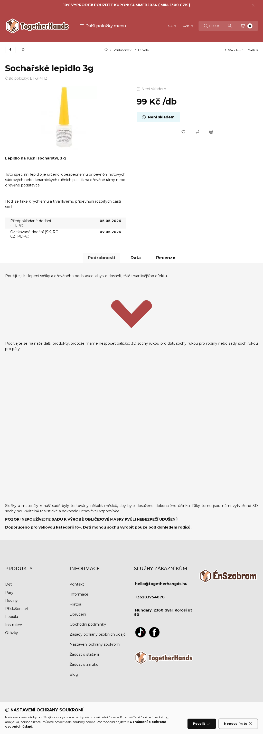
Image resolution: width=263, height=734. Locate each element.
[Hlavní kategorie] (106, 50)
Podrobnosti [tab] (101, 257)
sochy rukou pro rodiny (196, 343)
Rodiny (11, 600)
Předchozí (233, 50)
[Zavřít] (253, 5)
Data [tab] (135, 257)
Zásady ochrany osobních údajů (98, 634)
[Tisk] (211, 131)
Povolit (201, 724)
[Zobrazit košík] (246, 26)
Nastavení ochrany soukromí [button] (95, 644)
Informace (79, 594)
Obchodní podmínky (88, 624)
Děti (9, 584)
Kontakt (77, 584)
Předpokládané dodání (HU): (30, 223)
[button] (102, 26)
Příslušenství (123, 50)
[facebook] (10, 50)
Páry (9, 592)
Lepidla (143, 50)
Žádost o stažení (84, 654)
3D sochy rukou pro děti (152, 343)
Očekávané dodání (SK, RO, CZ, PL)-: (34, 234)
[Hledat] (212, 26)
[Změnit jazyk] (172, 26)
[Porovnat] (197, 131)
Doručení (78, 614)
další (253, 50)
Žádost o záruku (84, 664)
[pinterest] (23, 50)
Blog (74, 674)
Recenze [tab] (165, 257)
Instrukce (13, 625)
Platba (75, 604)
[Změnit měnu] (187, 26)
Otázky (11, 633)
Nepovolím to (238, 724)
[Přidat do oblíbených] (183, 131)
